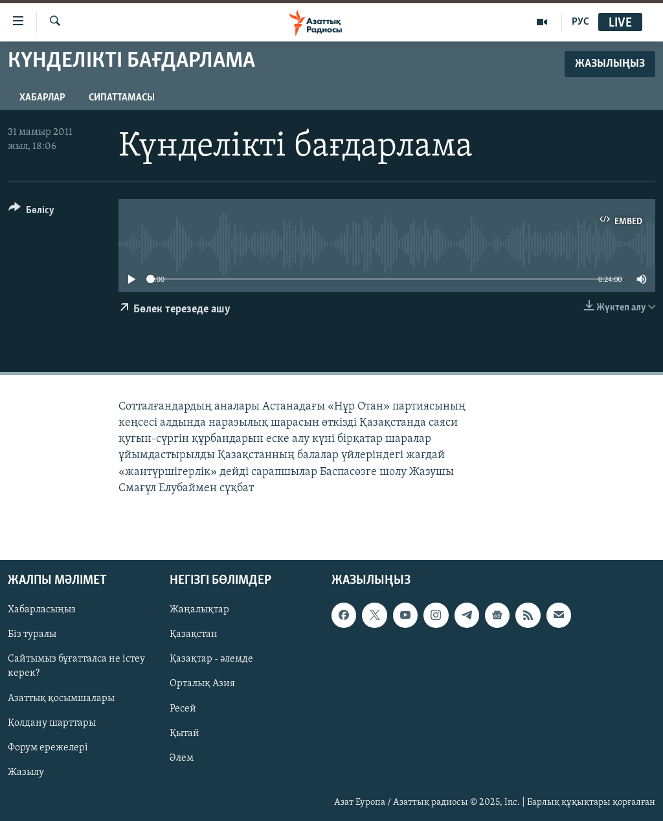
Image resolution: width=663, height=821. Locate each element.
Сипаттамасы (122, 98)
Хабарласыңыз (42, 610)
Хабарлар (42, 98)
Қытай (184, 733)
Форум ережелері (48, 748)
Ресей (183, 708)
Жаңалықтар (199, 610)
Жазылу (26, 772)
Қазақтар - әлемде (211, 659)
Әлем (182, 758)
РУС (580, 22)
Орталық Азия (202, 683)
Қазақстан (194, 634)
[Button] (31, 212)
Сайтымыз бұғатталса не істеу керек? (76, 666)
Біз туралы (32, 634)
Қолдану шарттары (52, 723)
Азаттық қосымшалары (61, 698)
